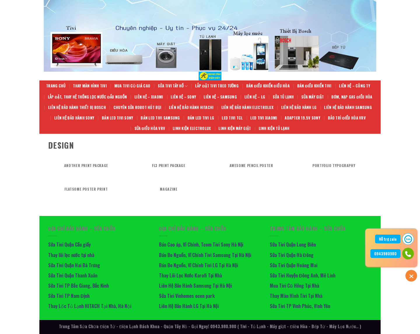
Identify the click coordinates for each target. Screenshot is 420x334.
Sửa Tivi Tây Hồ (173, 86)
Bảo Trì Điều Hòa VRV (347, 118)
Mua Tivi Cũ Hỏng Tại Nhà (294, 285)
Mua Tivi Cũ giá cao (132, 86)
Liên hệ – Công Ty (354, 86)
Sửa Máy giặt (312, 97)
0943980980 (385, 253)
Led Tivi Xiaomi (263, 118)
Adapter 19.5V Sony (302, 118)
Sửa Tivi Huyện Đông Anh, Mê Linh (302, 275)
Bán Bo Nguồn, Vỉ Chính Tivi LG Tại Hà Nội (198, 265)
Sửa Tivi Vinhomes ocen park (187, 295)
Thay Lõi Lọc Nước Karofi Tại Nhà (190, 275)
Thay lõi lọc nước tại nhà (71, 255)
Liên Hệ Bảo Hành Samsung (348, 107)
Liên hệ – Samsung (220, 97)
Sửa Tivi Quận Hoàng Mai (293, 265)
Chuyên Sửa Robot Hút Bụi (137, 107)
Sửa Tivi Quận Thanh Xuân (72, 275)
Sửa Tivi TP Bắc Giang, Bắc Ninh (78, 285)
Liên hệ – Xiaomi (148, 97)
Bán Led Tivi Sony (117, 118)
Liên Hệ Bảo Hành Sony (74, 118)
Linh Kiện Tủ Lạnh (274, 128)
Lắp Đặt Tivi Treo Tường (217, 86)
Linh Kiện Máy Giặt (234, 128)
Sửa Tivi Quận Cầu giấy (69, 244)
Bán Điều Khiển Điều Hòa (268, 86)
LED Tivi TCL (232, 118)
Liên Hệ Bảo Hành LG (298, 107)
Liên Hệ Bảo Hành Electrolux (247, 107)
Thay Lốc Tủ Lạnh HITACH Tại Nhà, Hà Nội (90, 306)
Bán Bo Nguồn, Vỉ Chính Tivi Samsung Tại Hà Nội (205, 255)
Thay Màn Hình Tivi (90, 86)
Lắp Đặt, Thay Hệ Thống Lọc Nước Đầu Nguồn (87, 97)
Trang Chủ (55, 86)
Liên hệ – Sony (183, 97)
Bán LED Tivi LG (201, 118)
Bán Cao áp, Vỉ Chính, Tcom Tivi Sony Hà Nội (201, 244)
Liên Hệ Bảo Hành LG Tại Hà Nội (189, 306)
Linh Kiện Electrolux (192, 128)
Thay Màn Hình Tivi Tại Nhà (296, 295)
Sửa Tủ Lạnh (283, 97)
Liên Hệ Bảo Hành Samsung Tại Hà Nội (195, 285)
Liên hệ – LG (254, 97)
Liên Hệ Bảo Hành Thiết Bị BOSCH (77, 107)
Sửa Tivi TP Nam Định (69, 295)
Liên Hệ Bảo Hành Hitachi (191, 107)
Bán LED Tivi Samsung (160, 118)
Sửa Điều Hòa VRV (149, 128)
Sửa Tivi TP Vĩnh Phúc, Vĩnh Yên (300, 306)
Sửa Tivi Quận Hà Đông (292, 255)
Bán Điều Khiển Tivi (314, 86)
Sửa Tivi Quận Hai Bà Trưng (74, 265)
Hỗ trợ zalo (388, 239)
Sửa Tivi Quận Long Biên (293, 244)
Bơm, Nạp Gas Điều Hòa (351, 97)
